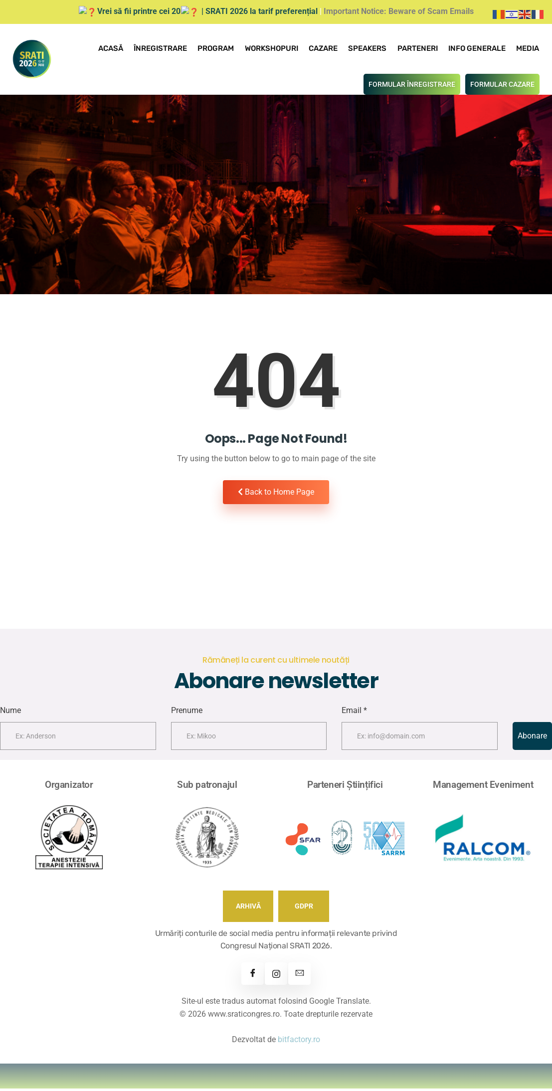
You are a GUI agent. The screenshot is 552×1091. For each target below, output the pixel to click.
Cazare (326, 47)
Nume (10, 713)
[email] (420, 738)
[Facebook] (252, 976)
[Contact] (299, 976)
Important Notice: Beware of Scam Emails (390, 11)
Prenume (186, 713)
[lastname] (249, 738)
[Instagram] (276, 976)
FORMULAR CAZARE (502, 83)
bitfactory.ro (299, 1042)
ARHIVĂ (248, 908)
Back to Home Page (276, 491)
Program (220, 47)
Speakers (370, 47)
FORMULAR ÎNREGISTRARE (411, 83)
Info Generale (478, 47)
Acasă (116, 47)
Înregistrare (165, 47)
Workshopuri (275, 47)
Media (528, 47)
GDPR (304, 908)
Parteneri (419, 47)
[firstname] (78, 738)
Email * (354, 713)
